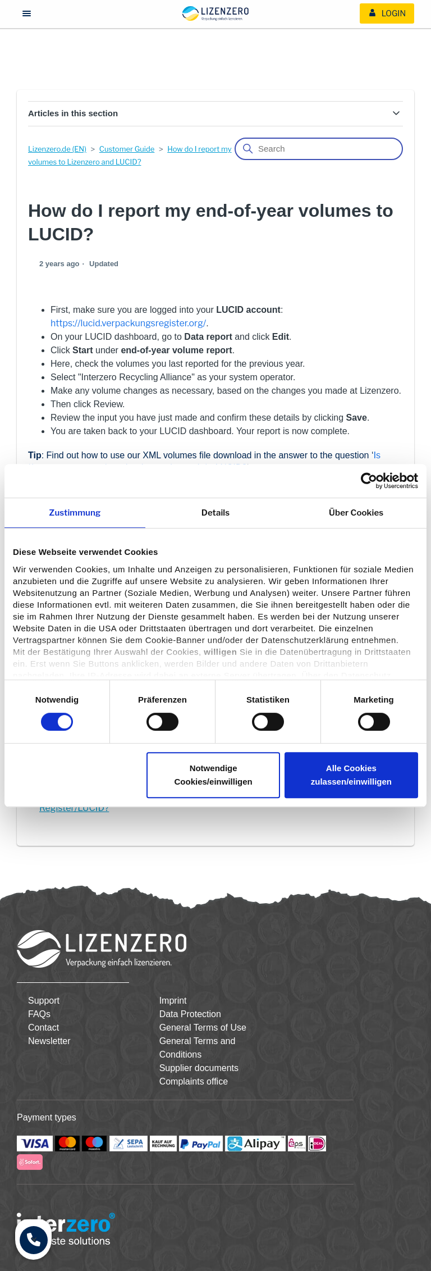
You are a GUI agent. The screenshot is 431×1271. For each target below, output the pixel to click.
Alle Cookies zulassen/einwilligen (351, 774)
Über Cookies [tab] (356, 513)
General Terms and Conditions (197, 1047)
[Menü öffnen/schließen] (26, 14)
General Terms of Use (202, 1027)
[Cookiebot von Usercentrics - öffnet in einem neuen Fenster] (369, 480)
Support (43, 1000)
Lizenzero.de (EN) (57, 148)
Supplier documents (199, 1068)
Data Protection (190, 1014)
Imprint (173, 1000)
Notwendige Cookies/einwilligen (214, 774)
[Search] (319, 149)
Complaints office (193, 1081)
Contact (43, 1027)
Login (387, 13)
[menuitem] (387, 13)
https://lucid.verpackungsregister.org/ (128, 323)
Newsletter (49, 1041)
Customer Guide (127, 148)
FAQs (39, 1014)
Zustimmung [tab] (74, 513)
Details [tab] (215, 513)
